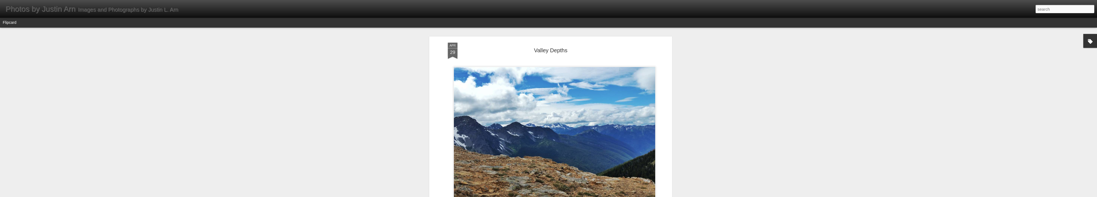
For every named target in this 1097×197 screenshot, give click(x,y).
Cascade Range (559, 67)
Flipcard (9, 22)
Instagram (544, 75)
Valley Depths (567, 75)
